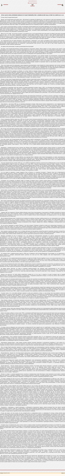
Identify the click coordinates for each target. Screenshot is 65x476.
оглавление (32, 5)
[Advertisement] (33, 10)
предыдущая (5, 4)
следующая (59, 4)
